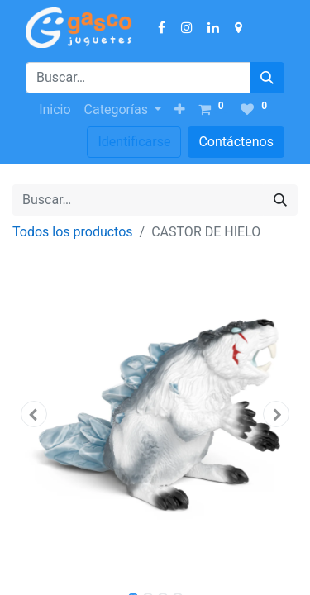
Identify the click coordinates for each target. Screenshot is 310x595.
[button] (180, 109)
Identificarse (134, 142)
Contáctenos (236, 142)
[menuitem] (54, 109)
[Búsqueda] (267, 77)
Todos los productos (72, 232)
